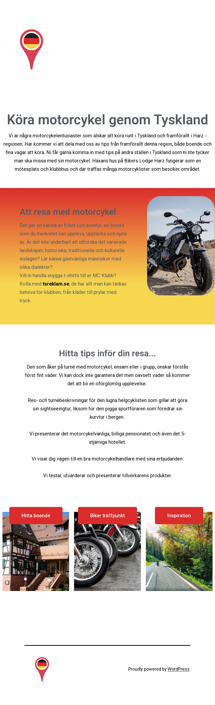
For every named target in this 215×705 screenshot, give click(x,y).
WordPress (179, 669)
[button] (36, 515)
